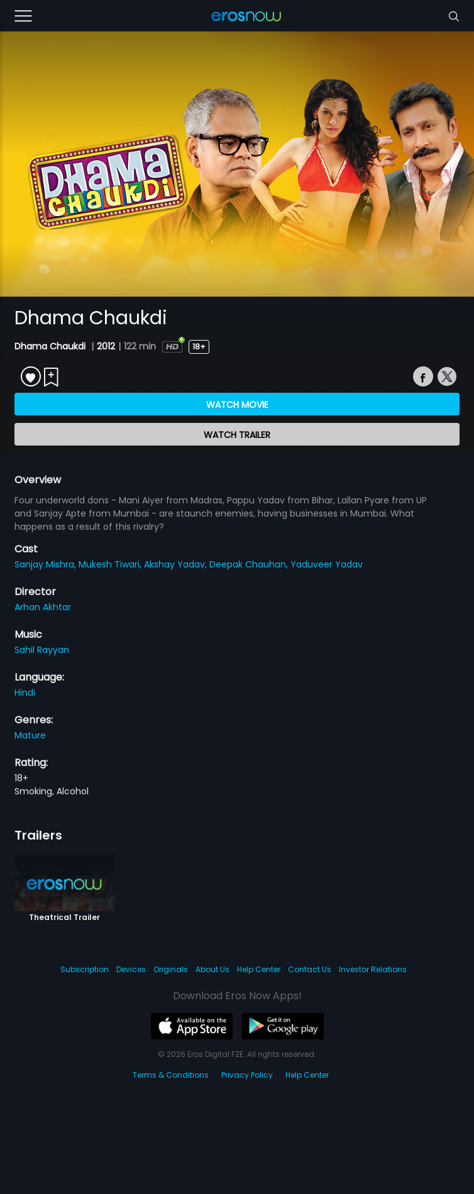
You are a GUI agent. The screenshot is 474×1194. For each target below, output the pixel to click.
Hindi (24, 692)
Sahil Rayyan (41, 650)
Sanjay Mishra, (46, 564)
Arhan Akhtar (42, 607)
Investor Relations (373, 969)
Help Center (258, 969)
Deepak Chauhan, (249, 564)
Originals (170, 969)
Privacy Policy (247, 1075)
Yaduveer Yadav (326, 564)
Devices (131, 969)
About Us (212, 969)
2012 (106, 346)
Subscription (84, 969)
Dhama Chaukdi (51, 346)
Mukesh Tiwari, (111, 564)
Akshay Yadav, (176, 564)
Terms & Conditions (171, 1075)
